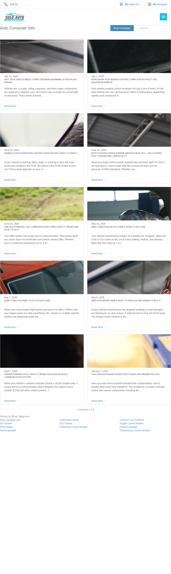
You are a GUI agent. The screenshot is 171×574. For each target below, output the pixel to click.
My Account (157, 4)
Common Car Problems (132, 420)
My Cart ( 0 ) (132, 4)
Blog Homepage (122, 28)
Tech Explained (8, 430)
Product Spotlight (129, 427)
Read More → (11, 106)
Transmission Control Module (135, 430)
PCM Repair (6, 427)
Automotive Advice (69, 420)
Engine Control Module (131, 423)
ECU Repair (66, 423)
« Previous (82, 409)
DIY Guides (6, 423)
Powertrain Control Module (74, 427)
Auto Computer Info (10, 420)
